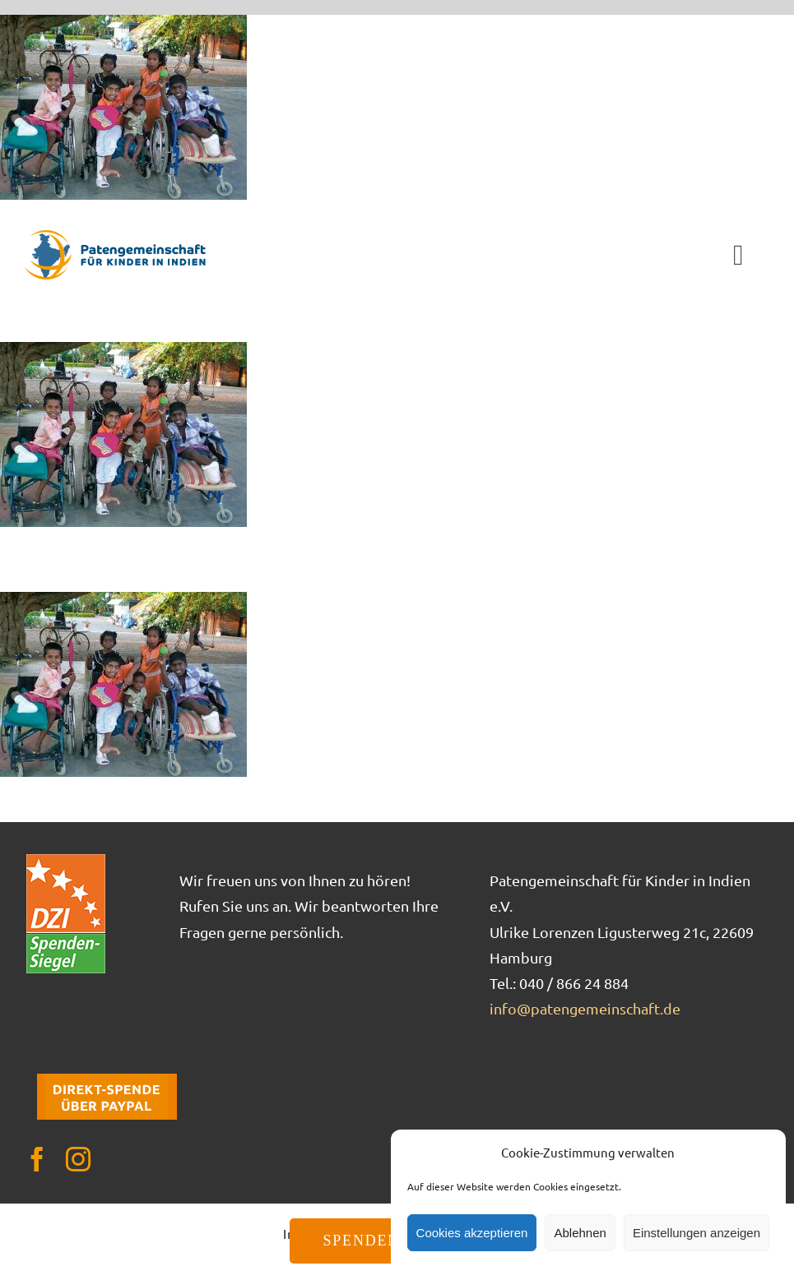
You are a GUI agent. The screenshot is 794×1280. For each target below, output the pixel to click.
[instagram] (78, 1159)
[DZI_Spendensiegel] (66, 859)
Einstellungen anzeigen (696, 1233)
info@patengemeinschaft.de (585, 1008)
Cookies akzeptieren (472, 1233)
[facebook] (37, 1159)
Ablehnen (580, 1233)
